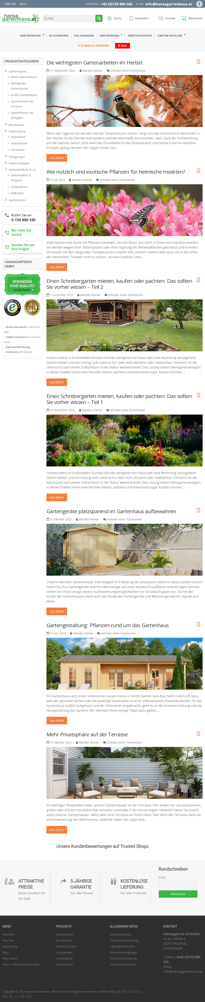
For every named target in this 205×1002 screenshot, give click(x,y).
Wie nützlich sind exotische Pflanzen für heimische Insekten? (115, 171)
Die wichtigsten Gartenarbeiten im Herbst (94, 62)
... (117, 148)
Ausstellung (9, 946)
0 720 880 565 (23, 219)
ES (4, 996)
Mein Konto (10, 958)
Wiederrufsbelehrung (123, 958)
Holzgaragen (84, 35)
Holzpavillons (19, 187)
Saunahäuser (19, 143)
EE (22, 996)
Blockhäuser (58, 35)
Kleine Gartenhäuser (24, 77)
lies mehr (56, 158)
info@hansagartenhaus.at (168, 4)
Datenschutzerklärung (124, 940)
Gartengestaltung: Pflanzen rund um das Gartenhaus (107, 625)
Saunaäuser (18, 137)
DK (29, 996)
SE (10, 996)
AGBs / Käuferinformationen (20, 964)
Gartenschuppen (19, 163)
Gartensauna (109, 35)
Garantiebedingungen (123, 952)
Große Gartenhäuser (24, 95)
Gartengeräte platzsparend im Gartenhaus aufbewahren (111, 511)
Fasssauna (17, 149)
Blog (23, 4)
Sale (122, 45)
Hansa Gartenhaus (38, 991)
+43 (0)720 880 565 (116, 4)
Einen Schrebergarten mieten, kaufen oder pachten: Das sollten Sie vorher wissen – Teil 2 (119, 283)
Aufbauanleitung (120, 934)
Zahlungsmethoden (122, 946)
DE (118, 991)
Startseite (8, 934)
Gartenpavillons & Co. (23, 169)
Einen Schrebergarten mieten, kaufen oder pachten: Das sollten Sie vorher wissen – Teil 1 (119, 399)
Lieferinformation (121, 964)
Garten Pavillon (170, 35)
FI (16, 996)
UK (132, 991)
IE (138, 991)
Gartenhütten (17, 200)
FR (125, 991)
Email (162, 877)
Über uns (10, 4)
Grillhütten (17, 193)
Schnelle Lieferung (93, 45)
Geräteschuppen (140, 35)
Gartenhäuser (30, 35)
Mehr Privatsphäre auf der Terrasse (87, 734)
